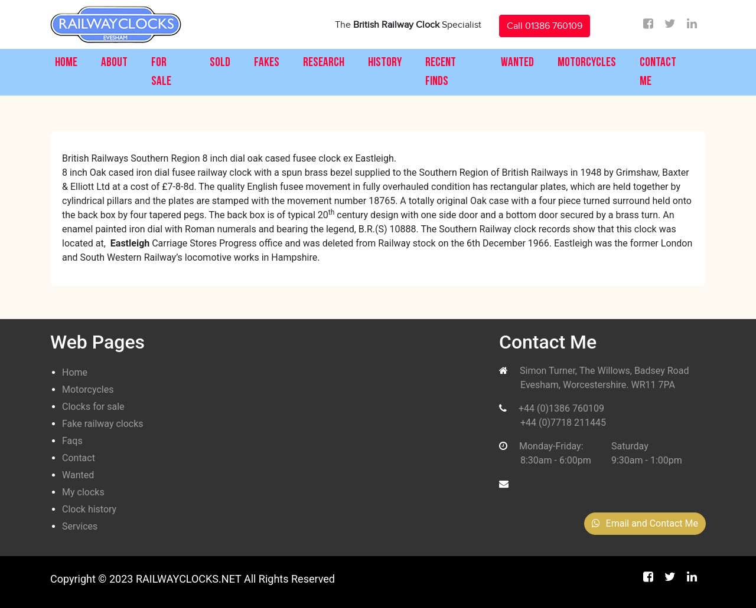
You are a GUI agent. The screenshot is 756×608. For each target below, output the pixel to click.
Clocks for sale (93, 406)
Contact (78, 458)
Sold (220, 63)
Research (323, 63)
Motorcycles (587, 63)
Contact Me (658, 72)
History (385, 63)
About (114, 63)
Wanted (517, 63)
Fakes (266, 63)
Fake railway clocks (103, 423)
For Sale (161, 72)
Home (66, 63)
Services (79, 526)
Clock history (89, 509)
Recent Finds (440, 72)
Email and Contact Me (645, 523)
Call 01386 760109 (544, 26)
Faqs (72, 440)
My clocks (83, 492)
